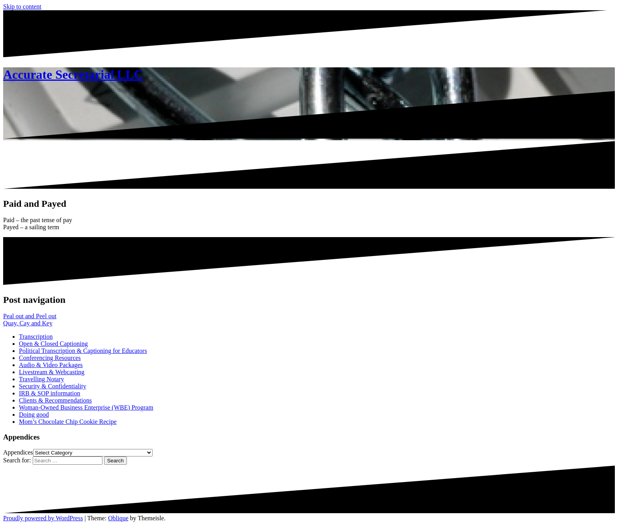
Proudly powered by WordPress (43, 518)
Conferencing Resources (50, 357)
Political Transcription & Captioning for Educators (83, 350)
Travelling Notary (41, 379)
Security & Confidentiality (52, 386)
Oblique (118, 518)
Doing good (34, 414)
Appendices (18, 452)
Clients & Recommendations (55, 400)
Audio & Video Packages (51, 365)
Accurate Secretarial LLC (73, 74)
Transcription (36, 336)
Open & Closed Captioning (53, 343)
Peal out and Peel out (29, 316)
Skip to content (22, 6)
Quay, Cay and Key (27, 323)
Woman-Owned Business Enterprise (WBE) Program (86, 407)
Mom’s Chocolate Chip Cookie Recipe (68, 421)
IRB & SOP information (49, 393)
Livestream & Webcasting (51, 372)
